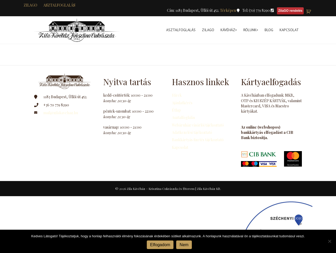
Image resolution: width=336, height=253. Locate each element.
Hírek (177, 95)
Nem (184, 245)
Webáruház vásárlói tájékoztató (198, 125)
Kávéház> (228, 30)
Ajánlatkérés (182, 102)
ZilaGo (208, 30)
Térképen (228, 10)
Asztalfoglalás (59, 5)
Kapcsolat (289, 30)
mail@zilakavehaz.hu (60, 112)
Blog (269, 30)
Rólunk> (250, 30)
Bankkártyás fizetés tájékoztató (198, 139)
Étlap (176, 110)
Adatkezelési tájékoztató (192, 132)
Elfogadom (160, 245)
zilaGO (30, 5)
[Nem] (329, 241)
